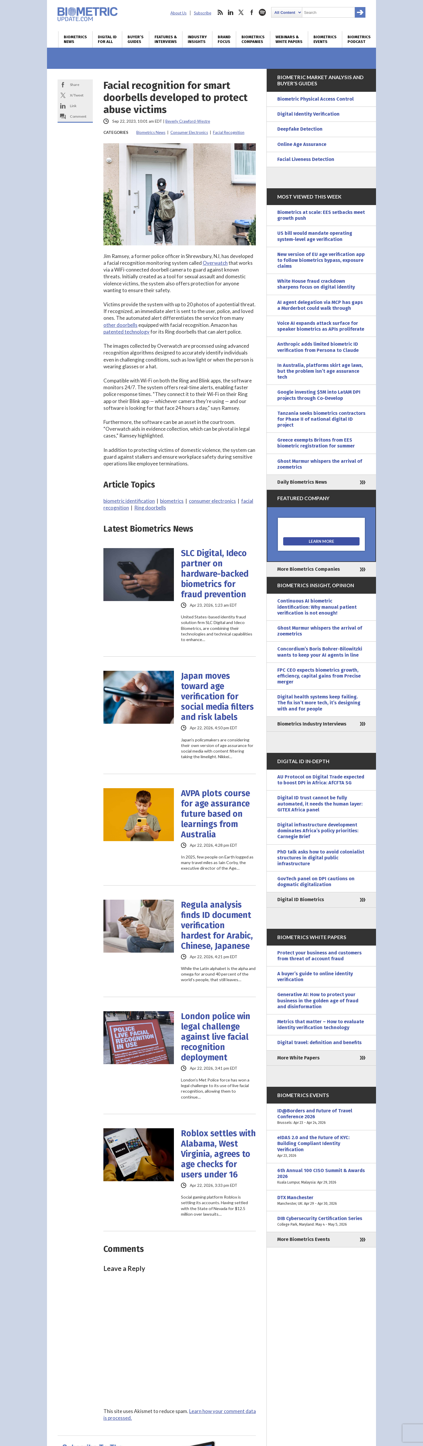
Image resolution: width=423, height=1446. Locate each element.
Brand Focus (224, 39)
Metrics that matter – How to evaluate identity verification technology (320, 1024)
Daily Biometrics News (302, 482)
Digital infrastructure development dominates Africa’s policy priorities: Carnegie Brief (317, 830)
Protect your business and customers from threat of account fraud (319, 955)
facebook (251, 12)
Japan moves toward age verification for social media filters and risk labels (217, 696)
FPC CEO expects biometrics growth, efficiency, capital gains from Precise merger (319, 676)
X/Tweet (76, 95)
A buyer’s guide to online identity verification (315, 976)
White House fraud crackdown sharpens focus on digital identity (316, 284)
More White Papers (298, 1058)
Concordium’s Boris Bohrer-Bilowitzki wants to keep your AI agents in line (319, 652)
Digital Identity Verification (308, 114)
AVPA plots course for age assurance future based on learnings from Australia (215, 814)
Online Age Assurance (301, 144)
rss (220, 12)
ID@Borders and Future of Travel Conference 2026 (321, 1117)
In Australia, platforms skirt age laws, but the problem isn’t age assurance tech (320, 371)
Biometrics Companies (253, 39)
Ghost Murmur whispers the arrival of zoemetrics (319, 464)
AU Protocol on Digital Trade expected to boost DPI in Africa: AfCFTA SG (320, 780)
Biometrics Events (325, 39)
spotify (262, 12)
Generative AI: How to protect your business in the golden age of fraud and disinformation (317, 1000)
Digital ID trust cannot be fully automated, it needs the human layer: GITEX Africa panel (319, 803)
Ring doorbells (150, 508)
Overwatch (215, 263)
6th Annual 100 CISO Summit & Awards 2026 (321, 1177)
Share (74, 84)
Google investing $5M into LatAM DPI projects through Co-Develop (318, 395)
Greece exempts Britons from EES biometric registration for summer (316, 443)
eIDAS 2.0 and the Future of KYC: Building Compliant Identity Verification (321, 1147)
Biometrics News (75, 39)
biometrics (172, 501)
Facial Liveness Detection (305, 159)
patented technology (126, 332)
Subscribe (202, 13)
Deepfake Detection (300, 129)
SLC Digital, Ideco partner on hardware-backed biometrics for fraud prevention (215, 574)
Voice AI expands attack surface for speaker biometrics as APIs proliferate (320, 326)
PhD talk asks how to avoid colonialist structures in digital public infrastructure (320, 857)
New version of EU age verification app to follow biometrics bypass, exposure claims (321, 260)
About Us (178, 13)
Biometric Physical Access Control (315, 99)
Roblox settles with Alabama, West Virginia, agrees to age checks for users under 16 (218, 1154)
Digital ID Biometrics (300, 899)
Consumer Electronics (189, 132)
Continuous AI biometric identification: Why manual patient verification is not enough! (317, 606)
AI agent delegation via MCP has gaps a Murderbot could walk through (320, 305)
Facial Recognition (228, 132)
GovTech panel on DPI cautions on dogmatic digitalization (316, 881)
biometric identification (129, 501)
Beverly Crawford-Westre (187, 121)
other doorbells (120, 325)
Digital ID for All (107, 39)
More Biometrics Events (303, 1239)
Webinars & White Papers (289, 39)
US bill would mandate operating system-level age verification (314, 236)
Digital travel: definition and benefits (319, 1042)
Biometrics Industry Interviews (311, 724)
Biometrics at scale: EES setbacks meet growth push (321, 215)
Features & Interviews (166, 39)
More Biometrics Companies (308, 569)
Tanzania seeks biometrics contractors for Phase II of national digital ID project (321, 419)
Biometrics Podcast (359, 39)
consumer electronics (212, 501)
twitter (241, 12)
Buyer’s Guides (135, 39)
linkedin (230, 12)
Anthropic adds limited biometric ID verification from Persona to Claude (318, 347)
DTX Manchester (321, 1201)
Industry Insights (197, 39)
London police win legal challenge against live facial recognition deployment (215, 1037)
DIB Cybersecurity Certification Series (321, 1221)
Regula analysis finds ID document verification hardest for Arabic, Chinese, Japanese (217, 925)
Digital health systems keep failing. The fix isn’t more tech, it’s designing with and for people (318, 702)
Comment (78, 116)
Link (73, 106)
